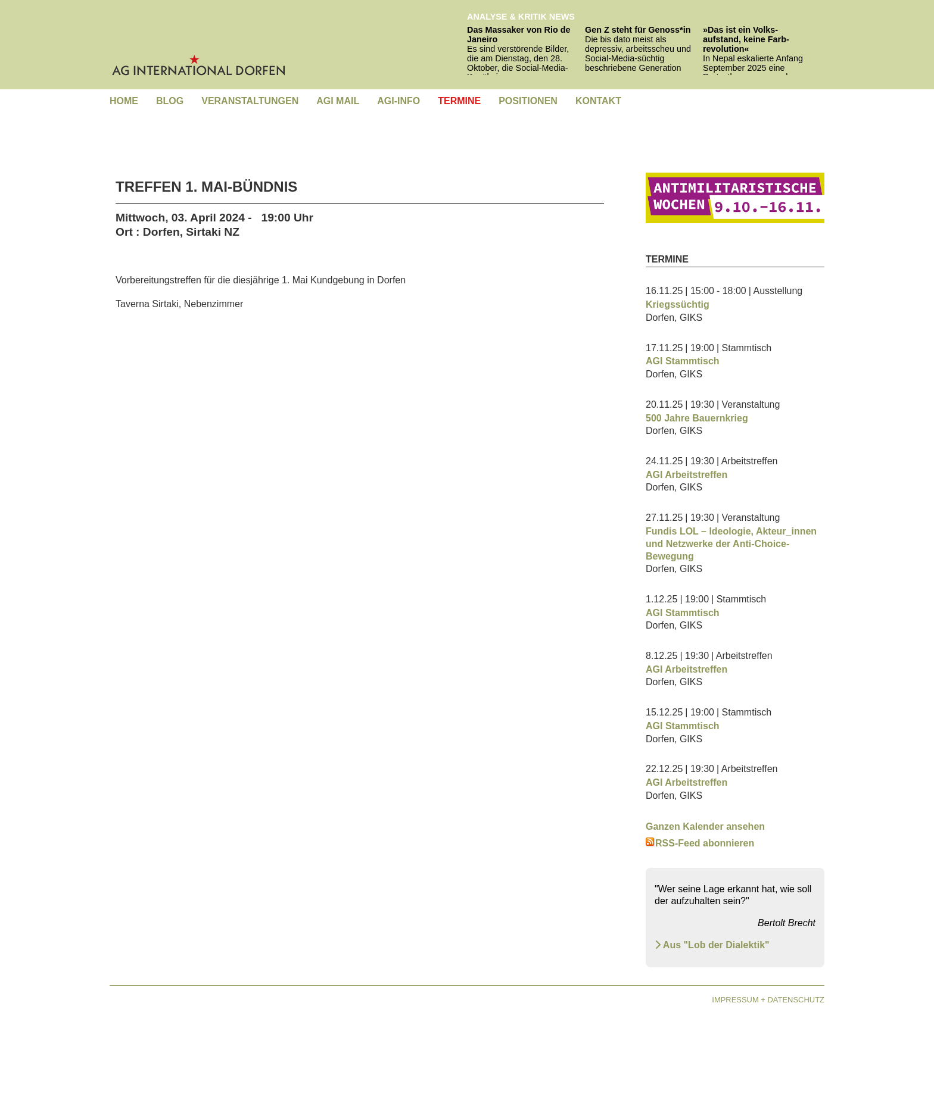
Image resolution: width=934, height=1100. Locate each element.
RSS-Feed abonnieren (700, 843)
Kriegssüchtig (677, 304)
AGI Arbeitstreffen (686, 475)
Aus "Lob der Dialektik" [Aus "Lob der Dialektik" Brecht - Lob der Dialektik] (712, 945)
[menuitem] (124, 101)
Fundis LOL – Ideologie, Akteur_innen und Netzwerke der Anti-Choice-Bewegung (731, 543)
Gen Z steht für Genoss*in (638, 30)
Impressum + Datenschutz (768, 999)
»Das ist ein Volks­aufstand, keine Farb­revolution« (746, 39)
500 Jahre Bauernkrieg (697, 418)
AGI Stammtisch (683, 361)
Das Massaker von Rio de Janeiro (519, 34)
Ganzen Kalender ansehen (705, 826)
